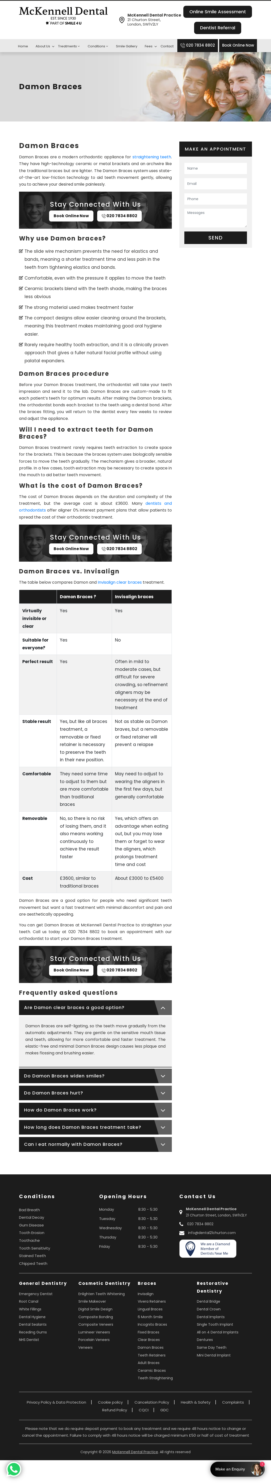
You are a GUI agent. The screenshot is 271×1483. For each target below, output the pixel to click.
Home (23, 46)
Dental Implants (211, 1316)
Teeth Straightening (155, 1378)
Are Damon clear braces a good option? (74, 1007)
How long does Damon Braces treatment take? (82, 1127)
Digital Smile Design (95, 1309)
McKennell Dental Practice (135, 1451)
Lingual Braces (150, 1309)
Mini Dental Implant (214, 1355)
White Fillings (30, 1309)
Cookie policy (110, 1402)
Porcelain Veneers (94, 1339)
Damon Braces (151, 1347)
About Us (43, 46)
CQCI (144, 1410)
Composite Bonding (95, 1316)
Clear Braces (149, 1339)
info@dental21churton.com (212, 1232)
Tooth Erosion (31, 1232)
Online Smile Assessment (217, 12)
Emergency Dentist (36, 1293)
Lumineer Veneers (94, 1332)
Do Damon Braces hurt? (53, 1093)
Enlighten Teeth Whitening (101, 1293)
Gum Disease (31, 1225)
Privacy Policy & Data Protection (56, 1402)
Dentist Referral (217, 28)
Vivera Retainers (152, 1301)
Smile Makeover (92, 1301)
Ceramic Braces (152, 1370)
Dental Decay (31, 1217)
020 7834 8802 (197, 45)
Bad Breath (29, 1209)
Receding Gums (33, 1332)
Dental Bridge (208, 1301)
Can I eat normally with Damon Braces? (73, 1144)
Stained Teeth (32, 1255)
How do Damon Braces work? (60, 1110)
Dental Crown (209, 1309)
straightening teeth (151, 157)
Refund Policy (114, 1410)
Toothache (29, 1240)
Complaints (233, 1402)
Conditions (98, 46)
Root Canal (28, 1301)
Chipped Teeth (33, 1263)
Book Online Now (238, 45)
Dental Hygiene (32, 1316)
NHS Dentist (29, 1339)
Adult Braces (149, 1362)
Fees (149, 46)
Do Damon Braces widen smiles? (64, 1076)
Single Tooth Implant (215, 1324)
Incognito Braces (152, 1324)
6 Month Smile (150, 1316)
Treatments (69, 46)
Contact (167, 46)
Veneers (85, 1347)
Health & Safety (195, 1402)
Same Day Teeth (211, 1347)
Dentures (205, 1339)
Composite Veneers (95, 1324)
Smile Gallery (126, 46)
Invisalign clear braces (120, 582)
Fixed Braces (148, 1332)
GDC (164, 1410)
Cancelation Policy (151, 1402)
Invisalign (146, 1293)
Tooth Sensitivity (34, 1248)
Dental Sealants (33, 1324)
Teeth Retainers (152, 1355)
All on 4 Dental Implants (217, 1332)
